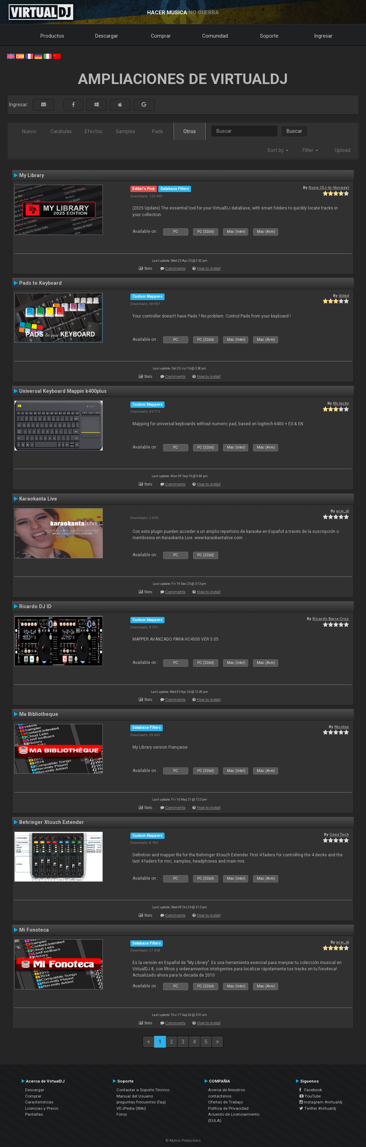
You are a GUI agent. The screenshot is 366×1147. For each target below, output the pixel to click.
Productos (52, 36)
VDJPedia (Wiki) (131, 1108)
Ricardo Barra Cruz (330, 618)
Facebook (310, 1089)
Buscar (294, 131)
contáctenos (219, 1096)
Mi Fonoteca (34, 930)
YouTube (310, 1096)
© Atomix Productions (183, 1140)
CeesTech (339, 834)
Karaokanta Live (38, 499)
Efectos (93, 131)
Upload (342, 150)
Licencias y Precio (41, 1108)
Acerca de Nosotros (226, 1089)
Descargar (106, 36)
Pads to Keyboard (40, 283)
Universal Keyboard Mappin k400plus (63, 391)
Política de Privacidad (228, 1108)
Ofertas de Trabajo (225, 1102)
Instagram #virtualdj (320, 1102)
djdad (343, 295)
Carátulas (61, 131)
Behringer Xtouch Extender (51, 822)
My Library (31, 175)
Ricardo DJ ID (35, 606)
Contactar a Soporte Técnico (142, 1089)
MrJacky (341, 403)
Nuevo (29, 131)
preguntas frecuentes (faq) (141, 1102)
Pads (157, 131)
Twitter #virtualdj (317, 1108)
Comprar (161, 36)
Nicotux (341, 726)
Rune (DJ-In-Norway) (328, 187)
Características (39, 1102)
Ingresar (323, 36)
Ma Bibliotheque (38, 714)
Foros (121, 1114)
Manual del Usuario (134, 1096)
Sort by (278, 150)
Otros (189, 131)
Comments (175, 268)
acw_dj (342, 510)
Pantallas (34, 1114)
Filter (310, 150)
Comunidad (215, 36)
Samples (125, 131)
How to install (209, 268)
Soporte (269, 36)
